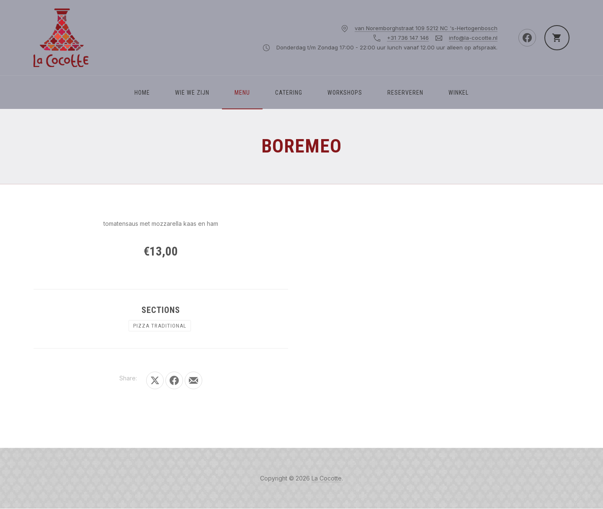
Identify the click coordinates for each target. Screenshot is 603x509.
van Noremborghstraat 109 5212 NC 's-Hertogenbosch (426, 28)
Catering (288, 92)
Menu (242, 92)
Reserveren (405, 92)
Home (142, 92)
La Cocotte (327, 478)
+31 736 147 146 (408, 37)
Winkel (458, 92)
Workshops (344, 92)
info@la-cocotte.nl (473, 37)
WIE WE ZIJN (192, 92)
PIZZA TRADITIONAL (159, 326)
